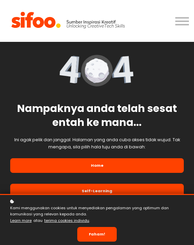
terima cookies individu (66, 220)
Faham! (97, 234)
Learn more (21, 220)
